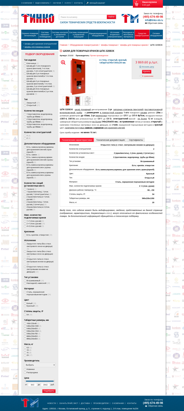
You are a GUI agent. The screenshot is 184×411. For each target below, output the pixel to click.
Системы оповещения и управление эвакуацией (78, 34)
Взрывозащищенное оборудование (98, 34)
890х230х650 (33, 338)
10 (29, 350)
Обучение (57, 3)
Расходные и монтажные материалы (128, 34)
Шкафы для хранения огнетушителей (41, 44)
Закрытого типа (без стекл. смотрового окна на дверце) (39, 246)
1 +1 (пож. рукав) (35, 221)
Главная (63, 45)
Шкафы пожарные (109, 45)
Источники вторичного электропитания (115, 34)
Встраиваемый (35, 280)
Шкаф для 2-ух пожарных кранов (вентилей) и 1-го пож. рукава (40, 76)
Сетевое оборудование (156, 34)
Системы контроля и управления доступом (60, 34)
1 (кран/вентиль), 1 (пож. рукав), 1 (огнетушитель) (39, 192)
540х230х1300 (34, 326)
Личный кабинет (97, 3)
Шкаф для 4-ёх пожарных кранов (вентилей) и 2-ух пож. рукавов (40, 91)
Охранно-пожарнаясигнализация (30, 34)
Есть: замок (33, 154)
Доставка (85, 403)
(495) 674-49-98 (153, 17)
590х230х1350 (34, 331)
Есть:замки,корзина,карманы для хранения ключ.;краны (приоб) (40, 167)
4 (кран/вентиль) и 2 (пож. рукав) (38, 208)
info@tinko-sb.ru (154, 20)
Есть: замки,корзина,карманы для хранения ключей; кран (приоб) (40, 149)
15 (29, 352)
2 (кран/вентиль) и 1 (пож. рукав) (38, 198)
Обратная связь (155, 23)
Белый (31, 303)
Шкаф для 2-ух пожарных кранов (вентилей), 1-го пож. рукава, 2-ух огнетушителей (41, 84)
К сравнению (147, 76)
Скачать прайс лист (68, 403)
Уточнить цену (148, 67)
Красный (32, 305)
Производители (101, 403)
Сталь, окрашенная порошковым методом (39, 293)
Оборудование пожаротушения (84, 45)
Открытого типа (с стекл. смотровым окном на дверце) (40, 261)
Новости (51, 403)
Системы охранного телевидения (45, 34)
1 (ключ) (32, 189)
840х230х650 (33, 336)
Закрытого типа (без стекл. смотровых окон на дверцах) (40, 254)
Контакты (78, 3)
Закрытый (33, 102)
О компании (118, 403)
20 (29, 355)
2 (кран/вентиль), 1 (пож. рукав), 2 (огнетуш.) (38, 203)
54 (29, 314)
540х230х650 (33, 328)
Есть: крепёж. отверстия (39, 235)
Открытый (33, 105)
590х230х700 (33, 333)
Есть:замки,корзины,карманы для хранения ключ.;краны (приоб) (40, 175)
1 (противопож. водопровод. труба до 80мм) (40, 115)
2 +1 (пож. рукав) (36, 223)
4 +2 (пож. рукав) (35, 226)
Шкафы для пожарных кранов (37, 47)
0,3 (29, 347)
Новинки (31, 369)
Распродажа (32, 372)
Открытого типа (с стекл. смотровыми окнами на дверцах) (38, 269)
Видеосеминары (42, 3)
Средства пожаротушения (142, 34)
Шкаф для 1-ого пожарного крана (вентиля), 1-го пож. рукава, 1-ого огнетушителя (41, 68)
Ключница (33, 63)
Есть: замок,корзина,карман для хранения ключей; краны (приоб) (40, 160)
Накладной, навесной (38, 283)
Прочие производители (99, 56)
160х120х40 (33, 323)
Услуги (68, 3)
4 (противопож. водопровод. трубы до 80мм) (40, 125)
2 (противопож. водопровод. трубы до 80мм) (40, 120)
